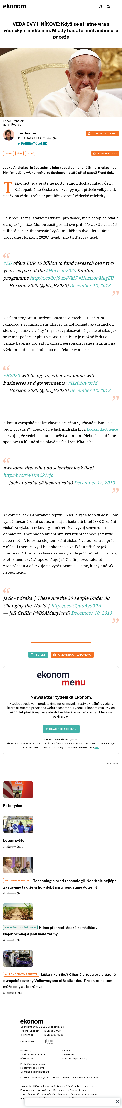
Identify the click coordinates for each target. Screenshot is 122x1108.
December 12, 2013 (90, 285)
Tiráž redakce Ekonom (33, 1054)
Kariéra (66, 1050)
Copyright (26, 1026)
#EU (7, 263)
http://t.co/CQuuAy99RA (76, 606)
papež (30, 153)
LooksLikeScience (102, 429)
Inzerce (24, 1077)
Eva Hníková (27, 133)
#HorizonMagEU (96, 278)
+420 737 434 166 (87, 1077)
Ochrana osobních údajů (34, 1071)
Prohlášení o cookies (32, 1064)
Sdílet (41, 654)
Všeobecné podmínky (74, 1058)
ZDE (97, 747)
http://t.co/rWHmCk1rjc (28, 475)
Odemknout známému (74, 654)
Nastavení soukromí (32, 1067)
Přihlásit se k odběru (61, 729)
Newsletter (68, 1054)
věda (19, 153)
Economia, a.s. (56, 1026)
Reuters (16, 124)
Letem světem (15, 840)
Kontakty (25, 1050)
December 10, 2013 (91, 613)
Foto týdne (12, 806)
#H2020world (82, 383)
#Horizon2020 (61, 271)
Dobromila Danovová (64, 1077)
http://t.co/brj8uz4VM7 (53, 278)
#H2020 (11, 375)
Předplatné (26, 1058)
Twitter (8, 153)
